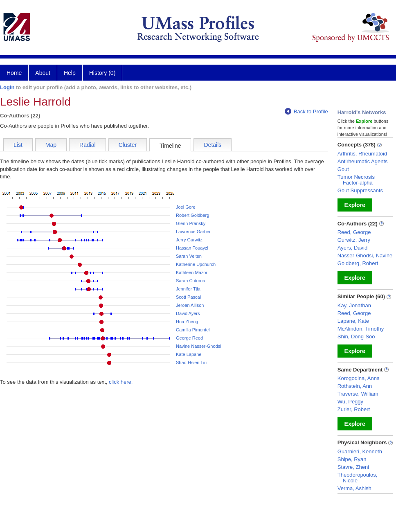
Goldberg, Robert (358, 263)
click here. (121, 382)
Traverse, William (358, 394)
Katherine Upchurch (196, 264)
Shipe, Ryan (352, 459)
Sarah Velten (189, 256)
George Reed (189, 337)
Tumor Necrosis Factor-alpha (356, 180)
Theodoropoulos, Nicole (358, 478)
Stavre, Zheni (353, 467)
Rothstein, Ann (355, 386)
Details (212, 145)
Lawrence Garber (193, 231)
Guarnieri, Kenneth (360, 451)
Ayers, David (352, 248)
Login (7, 87)
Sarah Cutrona (190, 280)
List (18, 145)
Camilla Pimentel (193, 329)
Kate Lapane (188, 354)
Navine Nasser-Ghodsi (198, 346)
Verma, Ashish (354, 488)
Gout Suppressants (360, 190)
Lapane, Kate (353, 321)
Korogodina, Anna (359, 378)
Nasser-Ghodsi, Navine (365, 255)
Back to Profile (306, 111)
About (42, 73)
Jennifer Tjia (188, 288)
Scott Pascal (188, 297)
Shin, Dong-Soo (356, 336)
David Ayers (188, 313)
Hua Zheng (187, 321)
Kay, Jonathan (354, 305)
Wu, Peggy (350, 401)
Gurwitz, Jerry (354, 240)
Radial (87, 145)
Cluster (128, 145)
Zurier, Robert (354, 409)
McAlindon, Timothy (361, 329)
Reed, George (354, 232)
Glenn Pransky (190, 223)
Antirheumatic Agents (363, 161)
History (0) (102, 73)
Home (14, 73)
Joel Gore (186, 207)
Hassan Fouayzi (192, 247)
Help (70, 73)
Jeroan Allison (190, 305)
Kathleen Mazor (191, 272)
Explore (354, 205)
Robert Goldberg (192, 215)
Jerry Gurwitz (189, 239)
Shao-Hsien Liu (191, 362)
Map (50, 145)
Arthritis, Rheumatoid (362, 154)
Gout (343, 169)
